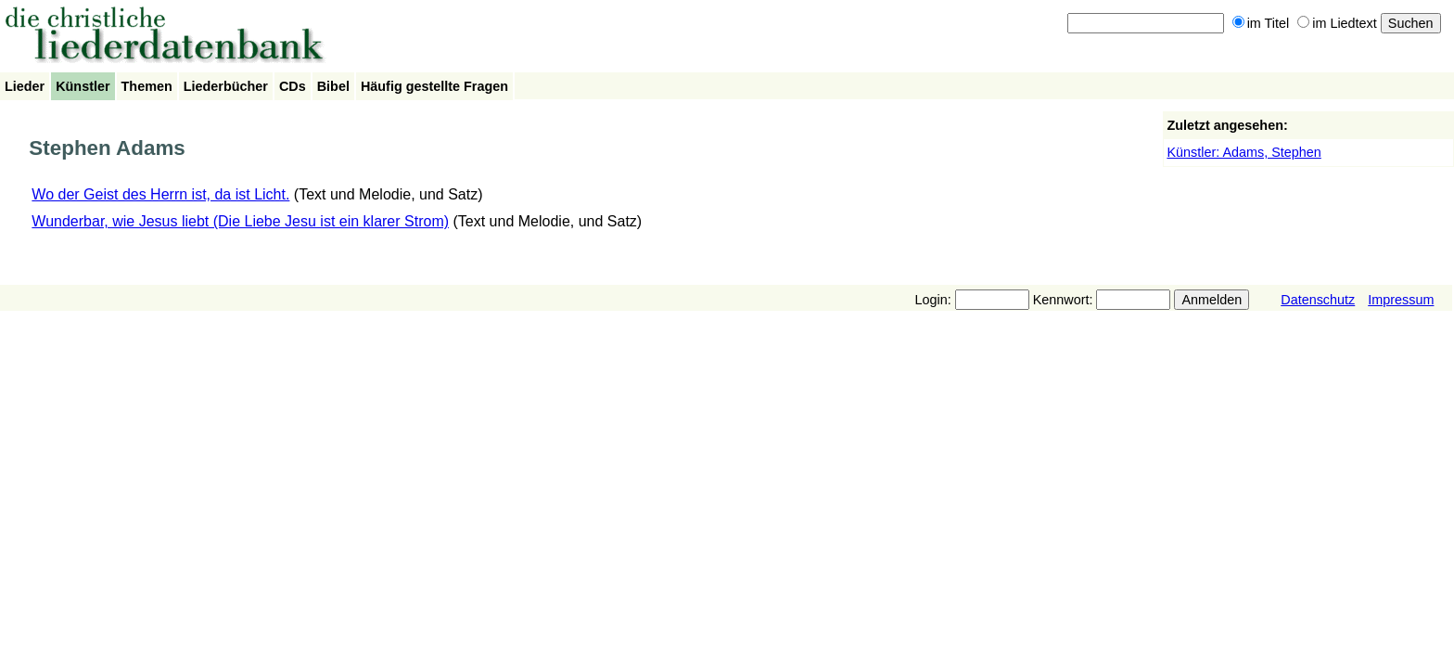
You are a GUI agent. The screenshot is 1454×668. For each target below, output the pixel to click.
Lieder (25, 86)
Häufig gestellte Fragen (434, 86)
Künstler (82, 86)
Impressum (1401, 299)
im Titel (1261, 23)
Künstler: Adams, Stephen (1243, 152)
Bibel (333, 86)
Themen (146, 86)
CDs (292, 86)
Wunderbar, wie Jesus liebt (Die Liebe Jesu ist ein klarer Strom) (240, 221)
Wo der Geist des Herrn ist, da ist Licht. (160, 194)
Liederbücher (226, 86)
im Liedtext (1337, 23)
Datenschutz (1318, 299)
